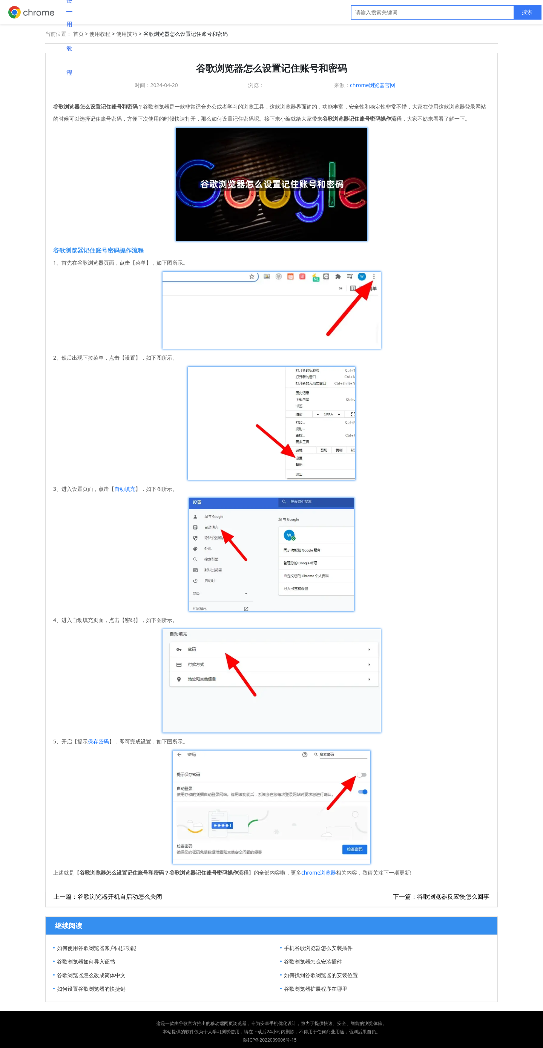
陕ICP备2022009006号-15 (269, 1040)
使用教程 (99, 33)
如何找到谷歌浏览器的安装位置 (321, 975)
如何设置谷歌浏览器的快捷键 (91, 988)
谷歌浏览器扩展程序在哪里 (315, 988)
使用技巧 (126, 33)
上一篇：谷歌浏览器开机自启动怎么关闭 (108, 896)
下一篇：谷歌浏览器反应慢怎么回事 (441, 896)
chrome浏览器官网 (372, 85)
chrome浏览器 (318, 872)
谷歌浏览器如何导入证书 (86, 961)
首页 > (81, 33)
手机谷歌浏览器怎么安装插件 (318, 947)
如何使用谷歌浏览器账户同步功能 (96, 947)
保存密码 (98, 741)
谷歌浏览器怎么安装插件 (313, 961)
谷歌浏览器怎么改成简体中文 (91, 975)
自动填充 (124, 488)
